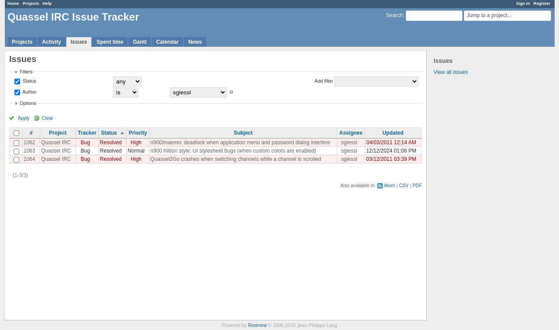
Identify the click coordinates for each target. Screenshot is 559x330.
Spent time (110, 42)
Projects (31, 3)
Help (47, 3)
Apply (24, 118)
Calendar (167, 42)
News (195, 42)
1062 (29, 142)
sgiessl (349, 142)
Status (28, 80)
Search (394, 15)
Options (28, 103)
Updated (393, 133)
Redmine (257, 325)
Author (28, 91)
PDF (417, 185)
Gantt (139, 42)
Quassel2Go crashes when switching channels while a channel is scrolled (235, 159)
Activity (51, 42)
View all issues (451, 72)
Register (542, 3)
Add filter (323, 80)
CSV (403, 185)
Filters (26, 71)
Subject (243, 133)
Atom (389, 185)
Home (13, 3)
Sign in (523, 3)
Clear (47, 118)
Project (58, 133)
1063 (29, 151)
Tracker (87, 133)
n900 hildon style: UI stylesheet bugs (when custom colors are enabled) (233, 151)
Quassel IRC (56, 142)
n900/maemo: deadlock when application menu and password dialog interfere (240, 142)
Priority (138, 133)
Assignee (350, 133)
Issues (79, 42)
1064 (29, 159)
